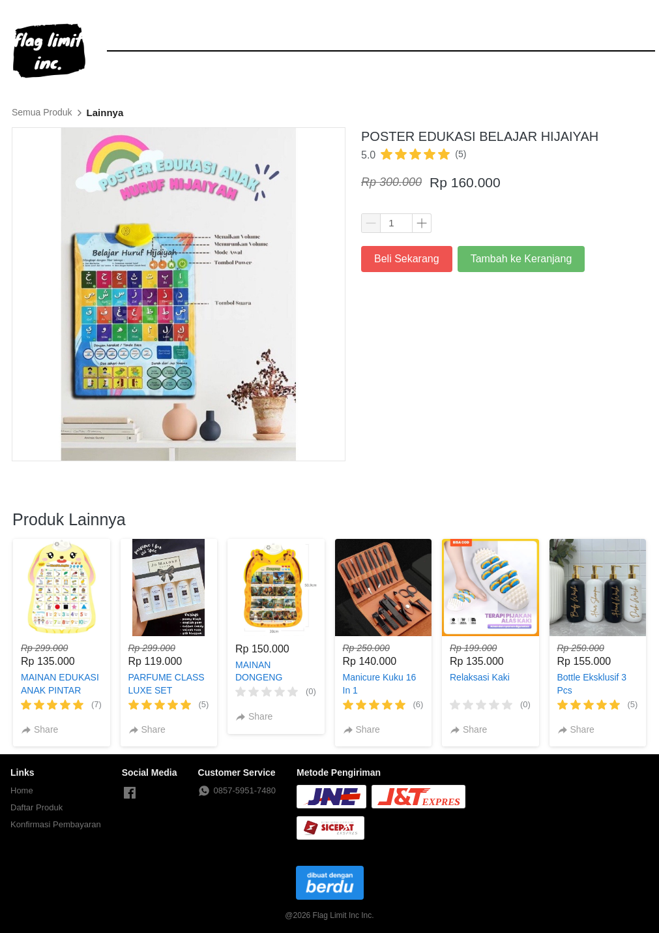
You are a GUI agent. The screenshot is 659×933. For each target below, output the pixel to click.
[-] (130, 793)
